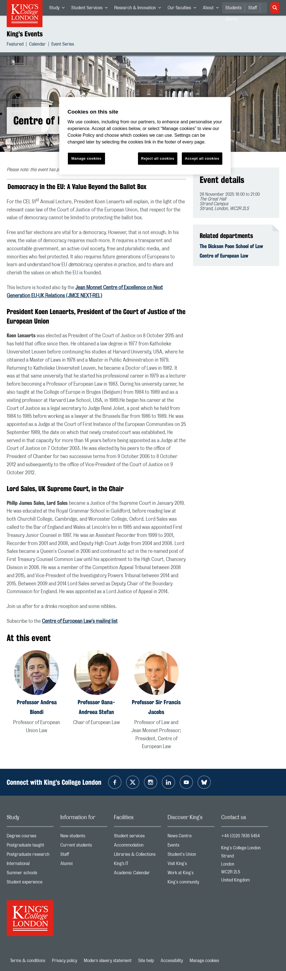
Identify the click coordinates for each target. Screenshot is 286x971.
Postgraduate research (30, 855)
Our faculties (183, 9)
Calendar (37, 45)
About (212, 9)
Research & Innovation (139, 9)
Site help (146, 960)
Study (58, 9)
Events (191, 846)
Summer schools (30, 874)
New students (83, 837)
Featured (15, 45)
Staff (252, 8)
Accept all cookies (202, 158)
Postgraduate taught (30, 846)
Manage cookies (204, 960)
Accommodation (137, 846)
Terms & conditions (27, 960)
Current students (83, 846)
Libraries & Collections (137, 855)
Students (233, 8)
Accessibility (172, 960)
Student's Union (191, 855)
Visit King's (191, 864)
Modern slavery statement (108, 960)
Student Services (91, 9)
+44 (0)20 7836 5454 (240, 836)
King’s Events (25, 34)
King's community (191, 883)
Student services (137, 837)
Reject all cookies (157, 158)
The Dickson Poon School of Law (231, 246)
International (30, 864)
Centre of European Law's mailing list (80, 621)
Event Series (62, 45)
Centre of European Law (224, 255)
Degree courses (30, 837)
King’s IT (137, 864)
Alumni (83, 864)
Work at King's (191, 874)
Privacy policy (64, 960)
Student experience (30, 883)
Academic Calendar (137, 874)
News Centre (191, 837)
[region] (145, 136)
